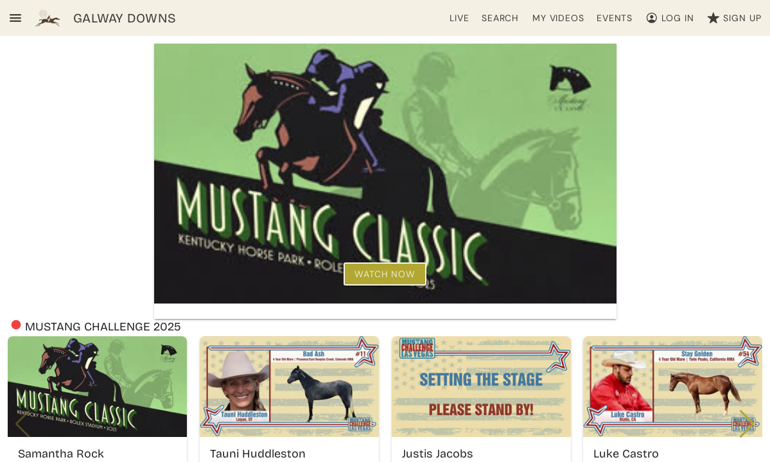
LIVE (459, 18)
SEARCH (500, 18)
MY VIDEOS (558, 18)
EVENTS (615, 18)
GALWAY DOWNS (124, 18)
